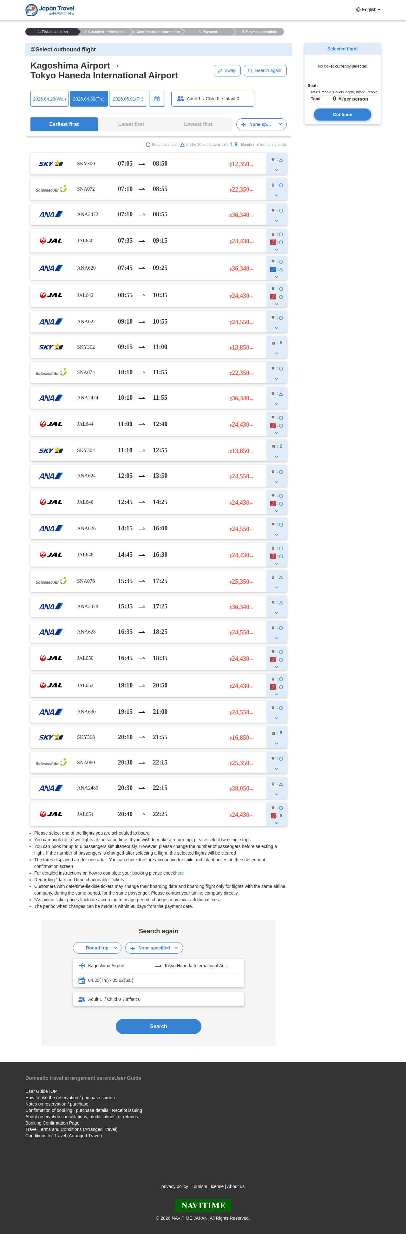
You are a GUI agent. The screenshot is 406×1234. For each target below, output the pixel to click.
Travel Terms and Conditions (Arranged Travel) (71, 1129)
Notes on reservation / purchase (56, 1103)
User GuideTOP (41, 1091)
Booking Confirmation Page (52, 1123)
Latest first (131, 124)
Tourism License (208, 1186)
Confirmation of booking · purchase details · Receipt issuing (83, 1110)
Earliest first (64, 124)
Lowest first (198, 124)
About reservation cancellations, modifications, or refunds (81, 1116)
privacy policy (174, 1186)
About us (236, 1186)
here (179, 873)
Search (158, 1026)
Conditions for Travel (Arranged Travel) (63, 1135)
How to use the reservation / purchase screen (70, 1097)
